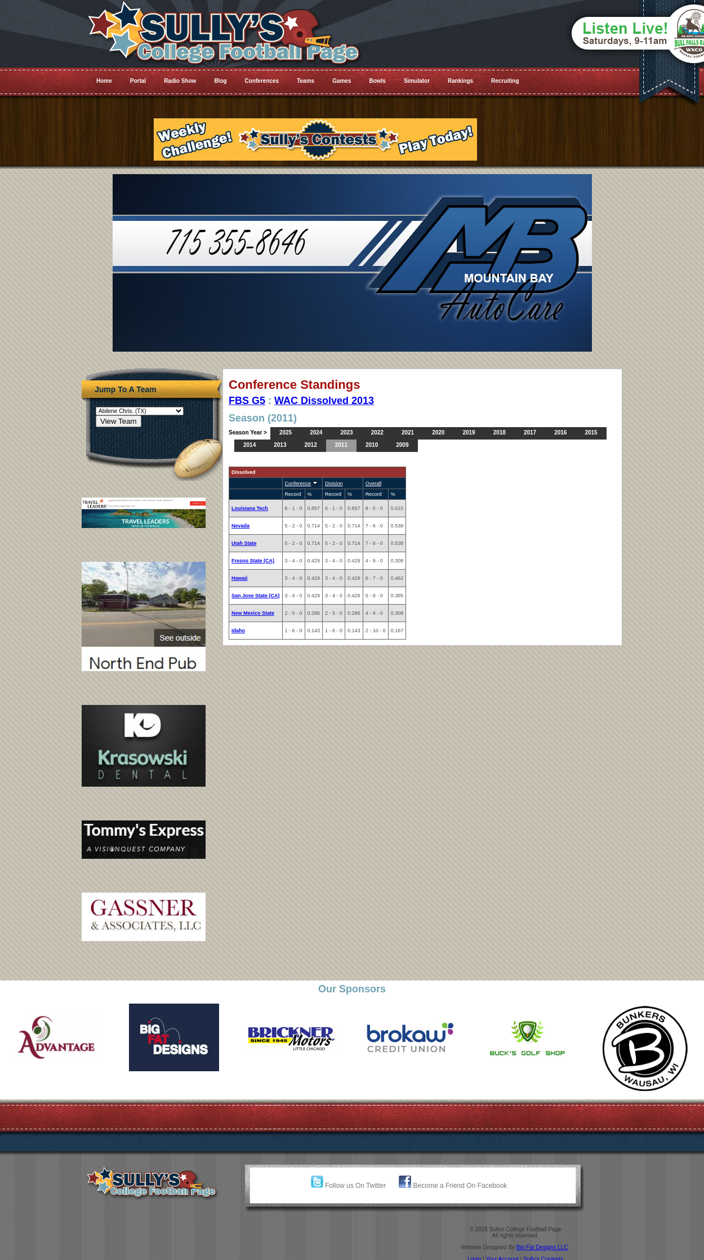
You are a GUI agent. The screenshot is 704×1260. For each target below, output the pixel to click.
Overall (374, 483)
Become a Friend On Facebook (453, 1186)
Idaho (238, 630)
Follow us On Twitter (348, 1186)
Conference (298, 483)
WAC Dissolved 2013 (324, 400)
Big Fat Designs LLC (542, 1247)
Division (334, 483)
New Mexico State (252, 613)
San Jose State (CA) (255, 595)
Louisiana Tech (249, 508)
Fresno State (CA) (252, 561)
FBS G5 (247, 400)
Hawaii (239, 578)
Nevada (240, 526)
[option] (58, 1037)
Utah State (244, 543)
